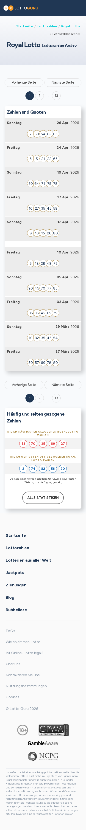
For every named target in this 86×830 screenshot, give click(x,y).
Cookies (12, 697)
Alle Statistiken (43, 498)
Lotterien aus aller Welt (28, 560)
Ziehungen (16, 584)
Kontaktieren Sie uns (23, 675)
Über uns (13, 664)
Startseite (24, 26)
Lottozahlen (47, 26)
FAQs (10, 631)
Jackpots (15, 572)
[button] (79, 8)
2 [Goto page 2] (39, 96)
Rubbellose (16, 609)
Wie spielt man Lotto (23, 642)
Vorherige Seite (24, 82)
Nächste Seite (62, 82)
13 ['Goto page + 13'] (56, 96)
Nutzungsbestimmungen (26, 686)
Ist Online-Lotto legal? (24, 653)
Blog (10, 597)
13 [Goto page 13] (56, 398)
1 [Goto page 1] (30, 96)
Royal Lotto (70, 26)
